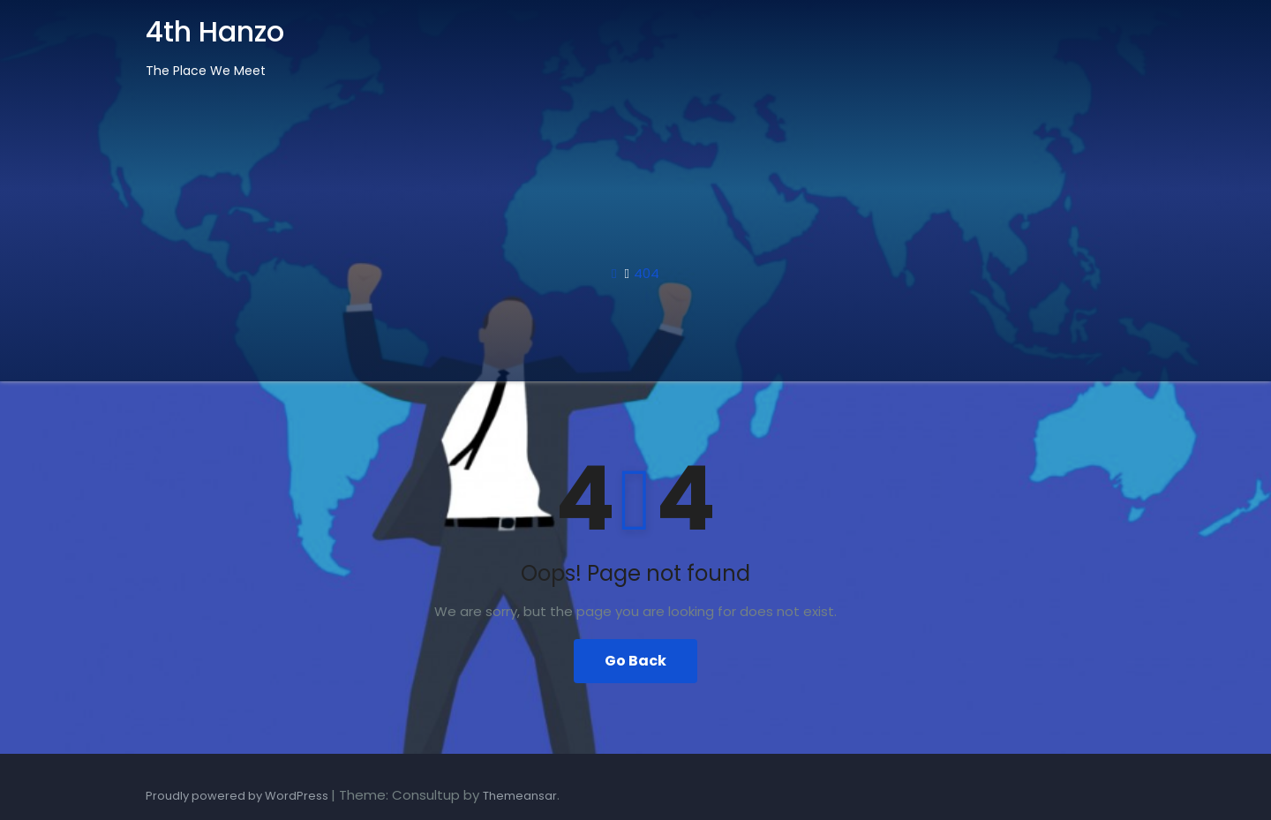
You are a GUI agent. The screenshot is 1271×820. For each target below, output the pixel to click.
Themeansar (520, 795)
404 (646, 273)
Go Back (635, 661)
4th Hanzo (215, 31)
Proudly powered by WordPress (238, 795)
